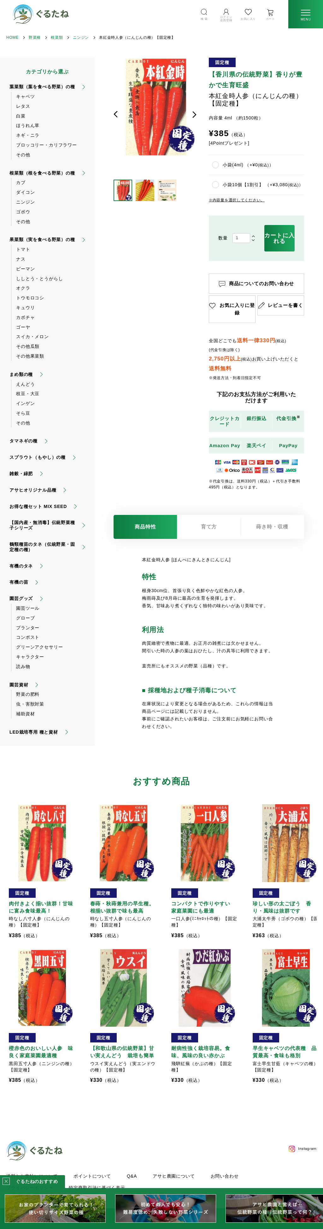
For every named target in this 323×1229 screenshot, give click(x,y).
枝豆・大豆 (27, 393)
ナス (21, 259)
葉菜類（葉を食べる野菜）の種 (42, 86)
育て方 (209, 526)
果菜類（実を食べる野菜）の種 (42, 239)
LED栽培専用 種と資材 (33, 732)
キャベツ (25, 96)
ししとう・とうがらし (39, 278)
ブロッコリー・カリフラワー (46, 144)
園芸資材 (18, 684)
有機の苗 (18, 582)
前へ (116, 114)
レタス (23, 106)
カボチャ (25, 317)
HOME (12, 37)
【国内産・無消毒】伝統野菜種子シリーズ (42, 525)
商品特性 (145, 526)
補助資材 (25, 713)
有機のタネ (21, 565)
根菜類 (57, 37)
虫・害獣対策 (30, 704)
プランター (27, 627)
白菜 (21, 115)
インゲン (25, 403)
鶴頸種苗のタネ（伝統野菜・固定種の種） (42, 547)
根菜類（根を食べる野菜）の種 (42, 173)
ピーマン (25, 268)
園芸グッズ (21, 598)
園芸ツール (27, 608)
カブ (21, 182)
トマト (23, 249)
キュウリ (25, 307)
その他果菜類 (30, 356)
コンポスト (27, 637)
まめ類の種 (21, 374)
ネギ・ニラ (27, 135)
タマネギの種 (23, 440)
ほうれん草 (27, 125)
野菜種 (35, 37)
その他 (23, 154)
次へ (194, 114)
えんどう (25, 384)
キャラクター (30, 656)
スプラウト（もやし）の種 (37, 457)
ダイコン (25, 192)
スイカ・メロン (32, 336)
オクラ (23, 288)
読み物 (23, 666)
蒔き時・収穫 (272, 526)
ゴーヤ (23, 327)
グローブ (25, 617)
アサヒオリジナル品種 (32, 490)
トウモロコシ (30, 297)
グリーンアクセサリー (39, 646)
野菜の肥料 (27, 694)
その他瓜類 (27, 346)
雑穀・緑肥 (21, 473)
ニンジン (81, 37)
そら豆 (23, 413)
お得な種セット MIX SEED (38, 506)
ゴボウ (23, 211)
